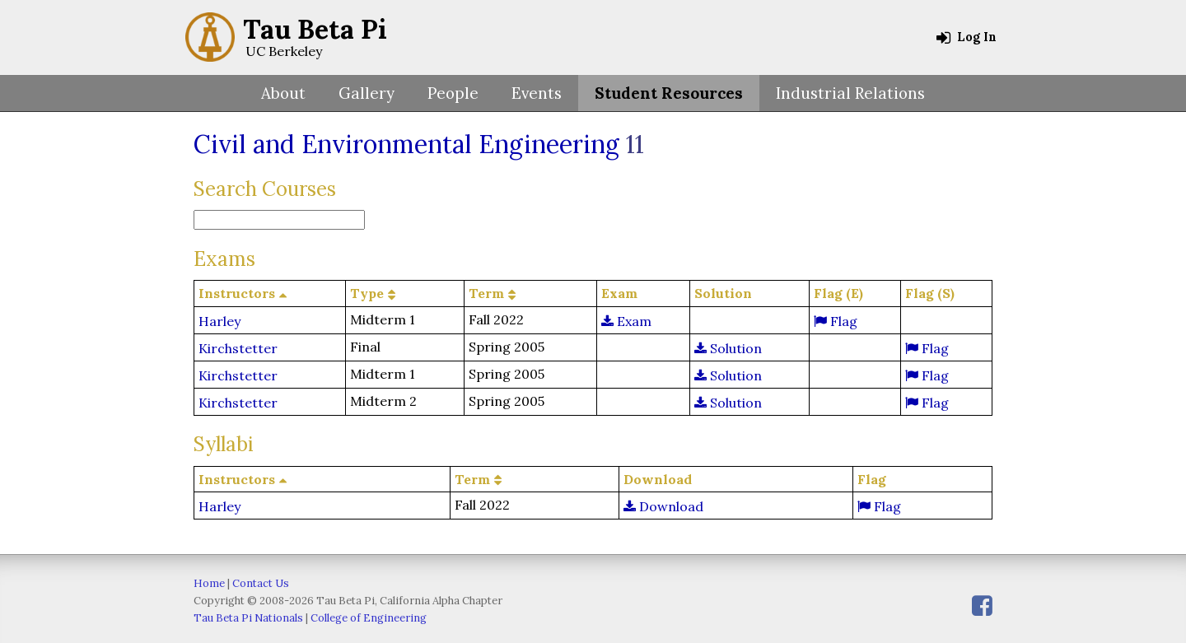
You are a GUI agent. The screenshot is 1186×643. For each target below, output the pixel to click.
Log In (966, 37)
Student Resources (669, 93)
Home (209, 583)
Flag (835, 321)
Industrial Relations (850, 93)
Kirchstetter (238, 348)
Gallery (367, 93)
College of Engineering (369, 618)
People (453, 93)
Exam (626, 321)
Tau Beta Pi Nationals (248, 618)
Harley (219, 321)
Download (663, 506)
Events (536, 93)
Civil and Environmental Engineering (406, 144)
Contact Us (260, 583)
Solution (728, 348)
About (283, 93)
